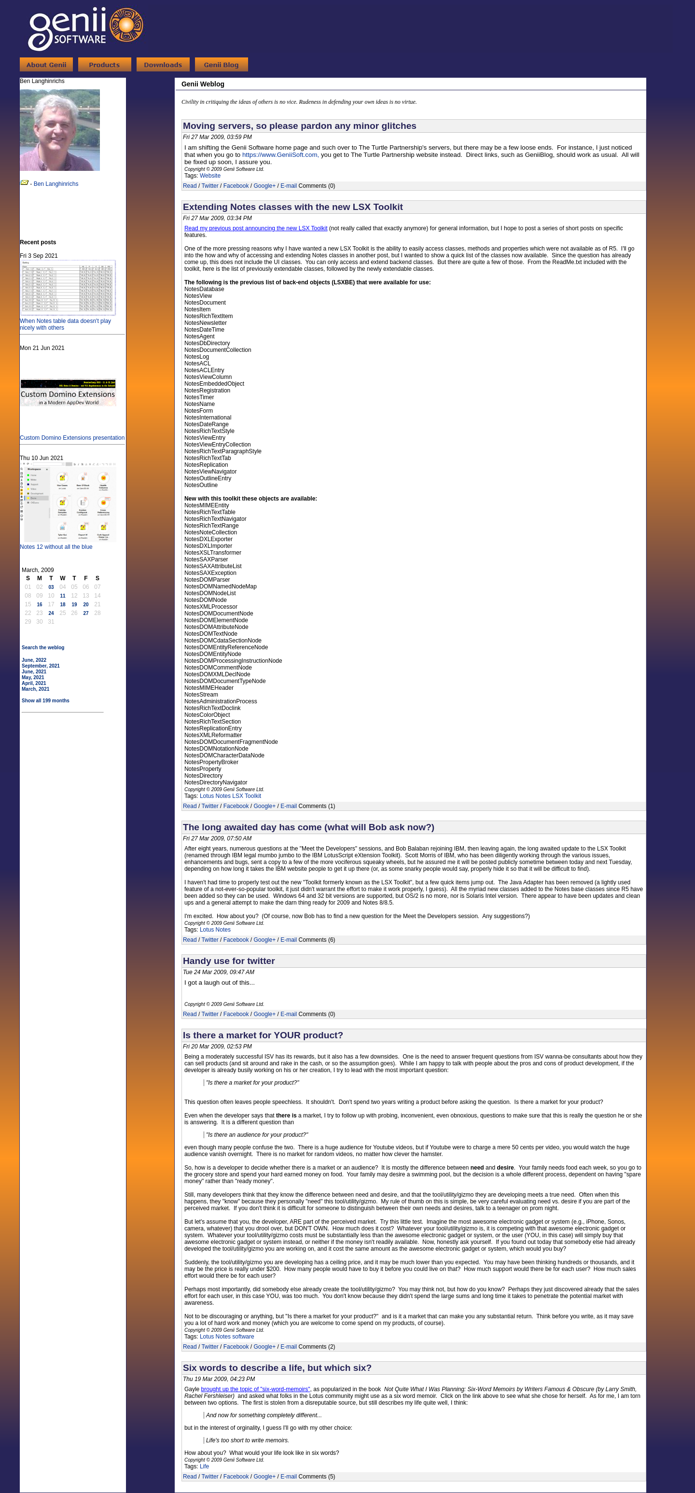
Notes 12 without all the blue (68, 543)
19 (74, 604)
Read (190, 185)
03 (51, 587)
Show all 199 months (46, 700)
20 (85, 604)
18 (62, 604)
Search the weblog (43, 647)
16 (39, 604)
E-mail (288, 185)
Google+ (264, 185)
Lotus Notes (215, 796)
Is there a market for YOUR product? (263, 1035)
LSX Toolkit (246, 796)
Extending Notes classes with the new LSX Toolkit (293, 207)
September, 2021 (41, 666)
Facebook (236, 185)
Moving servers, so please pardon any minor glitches (300, 126)
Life (204, 1466)
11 (62, 596)
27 (85, 613)
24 (51, 613)
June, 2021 (34, 671)
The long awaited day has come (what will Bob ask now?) (308, 827)
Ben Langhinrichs (56, 184)
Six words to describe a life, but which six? (277, 1368)
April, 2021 (34, 683)
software (243, 1336)
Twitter (209, 185)
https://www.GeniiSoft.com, (280, 154)
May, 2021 (33, 677)
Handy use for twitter (229, 961)
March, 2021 (35, 689)
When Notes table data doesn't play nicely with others (68, 321)
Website (210, 175)
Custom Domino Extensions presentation (72, 434)
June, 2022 (34, 660)
